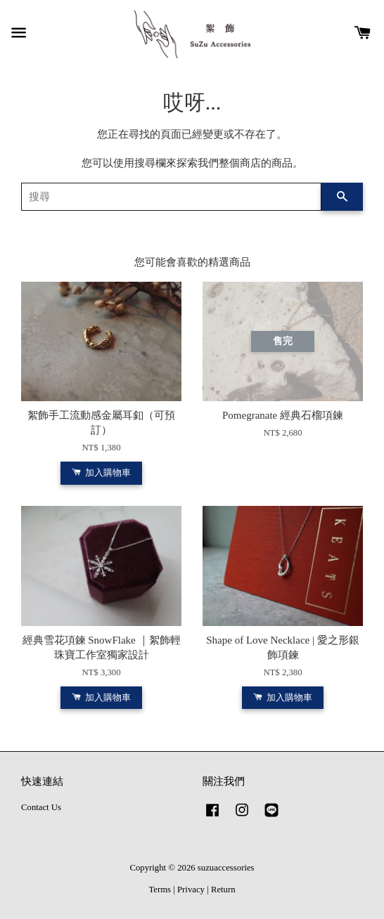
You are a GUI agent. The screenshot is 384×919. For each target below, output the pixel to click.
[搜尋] (171, 197)
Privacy (191, 889)
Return (223, 889)
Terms (159, 889)
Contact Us (41, 807)
